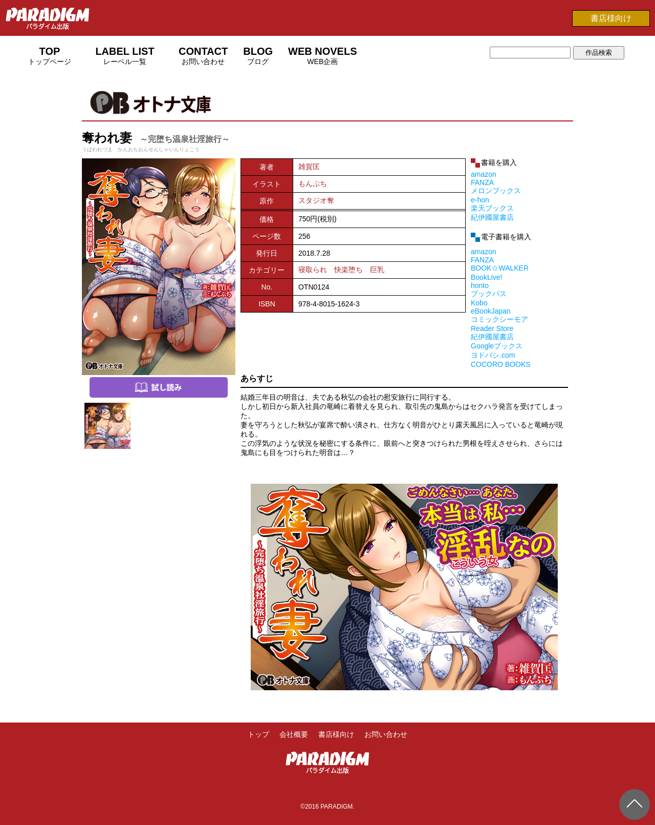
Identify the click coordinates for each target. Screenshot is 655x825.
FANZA (482, 182)
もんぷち (312, 183)
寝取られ (312, 269)
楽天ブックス (492, 208)
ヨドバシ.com (493, 355)
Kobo (479, 303)
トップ (258, 734)
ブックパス (489, 294)
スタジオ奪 (316, 200)
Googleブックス (496, 346)
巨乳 (377, 269)
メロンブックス (496, 191)
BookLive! (486, 277)
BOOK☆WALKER (500, 268)
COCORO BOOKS (501, 364)
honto (480, 285)
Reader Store (492, 328)
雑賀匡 (309, 166)
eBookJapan (491, 311)
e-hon (480, 200)
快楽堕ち (348, 269)
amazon (483, 174)
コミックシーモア (499, 319)
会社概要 (293, 734)
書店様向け (611, 18)
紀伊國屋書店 (492, 217)
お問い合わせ (385, 734)
